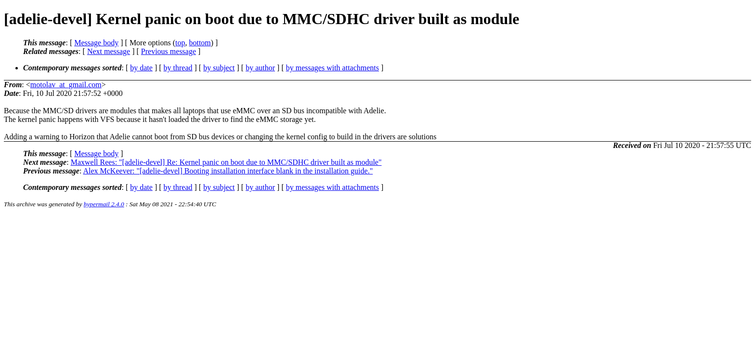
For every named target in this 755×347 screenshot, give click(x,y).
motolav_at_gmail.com (66, 84)
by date (141, 68)
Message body (96, 43)
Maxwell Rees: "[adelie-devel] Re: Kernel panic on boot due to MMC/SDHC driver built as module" (226, 162)
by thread (178, 68)
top (180, 43)
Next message (108, 51)
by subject (218, 68)
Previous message (168, 51)
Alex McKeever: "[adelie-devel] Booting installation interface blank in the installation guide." (228, 171)
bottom (199, 43)
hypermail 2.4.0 (104, 204)
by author (260, 68)
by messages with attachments (332, 68)
